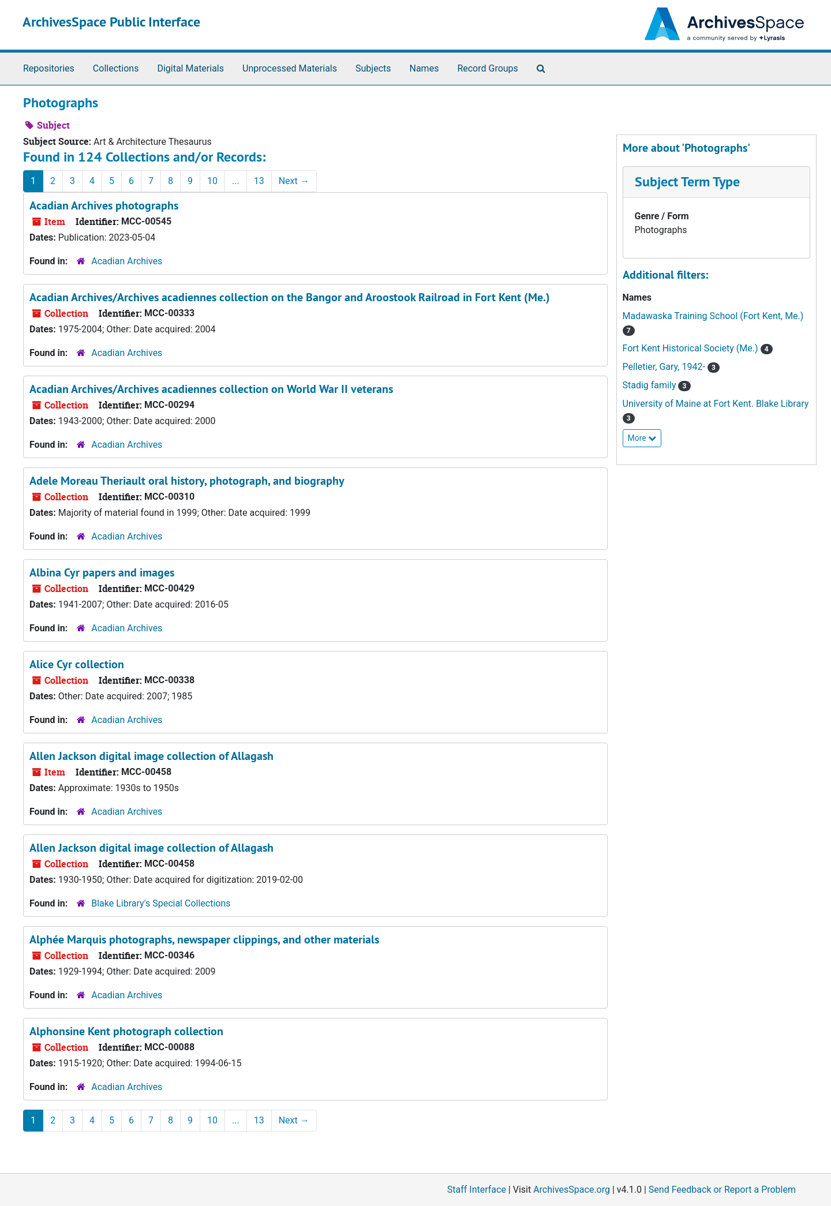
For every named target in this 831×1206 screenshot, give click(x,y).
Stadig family (651, 385)
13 (259, 180)
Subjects (373, 68)
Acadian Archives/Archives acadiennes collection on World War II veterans (211, 388)
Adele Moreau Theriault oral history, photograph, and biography (187, 480)
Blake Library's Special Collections (160, 903)
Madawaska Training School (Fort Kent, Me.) (713, 315)
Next (294, 180)
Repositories (48, 68)
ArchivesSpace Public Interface (111, 22)
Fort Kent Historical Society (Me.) (692, 348)
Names (424, 68)
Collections (116, 68)
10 (212, 180)
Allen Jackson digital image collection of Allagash (151, 755)
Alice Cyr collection (76, 664)
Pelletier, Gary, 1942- (665, 366)
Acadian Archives (126, 261)
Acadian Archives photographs (103, 205)
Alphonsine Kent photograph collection (126, 1031)
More (642, 438)
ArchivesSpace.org (571, 1189)
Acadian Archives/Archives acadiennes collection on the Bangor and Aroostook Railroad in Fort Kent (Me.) (289, 297)
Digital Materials (190, 68)
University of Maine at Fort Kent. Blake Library (716, 403)
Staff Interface (476, 1189)
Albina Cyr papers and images (101, 572)
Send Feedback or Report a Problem (722, 1189)
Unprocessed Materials (289, 68)
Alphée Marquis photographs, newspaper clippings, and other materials (204, 939)
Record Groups (487, 68)
